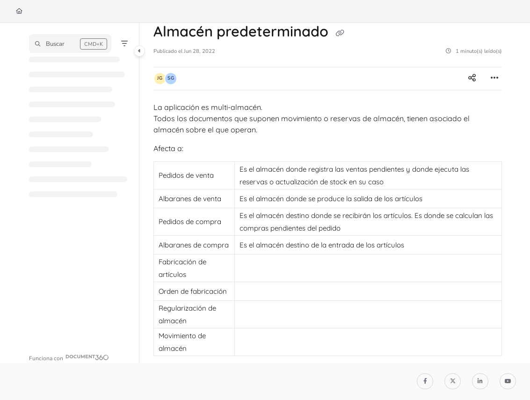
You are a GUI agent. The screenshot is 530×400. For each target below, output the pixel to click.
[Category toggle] (139, 51)
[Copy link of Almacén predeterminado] (339, 32)
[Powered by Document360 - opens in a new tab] (69, 357)
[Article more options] (494, 78)
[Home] (19, 11)
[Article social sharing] (472, 78)
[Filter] (124, 43)
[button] (70, 43)
